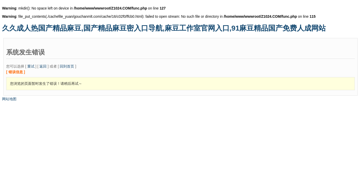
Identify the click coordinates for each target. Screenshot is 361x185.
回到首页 (67, 66)
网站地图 (9, 99)
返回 (43, 66)
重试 (30, 66)
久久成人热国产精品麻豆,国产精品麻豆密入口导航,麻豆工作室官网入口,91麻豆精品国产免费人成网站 (164, 28)
